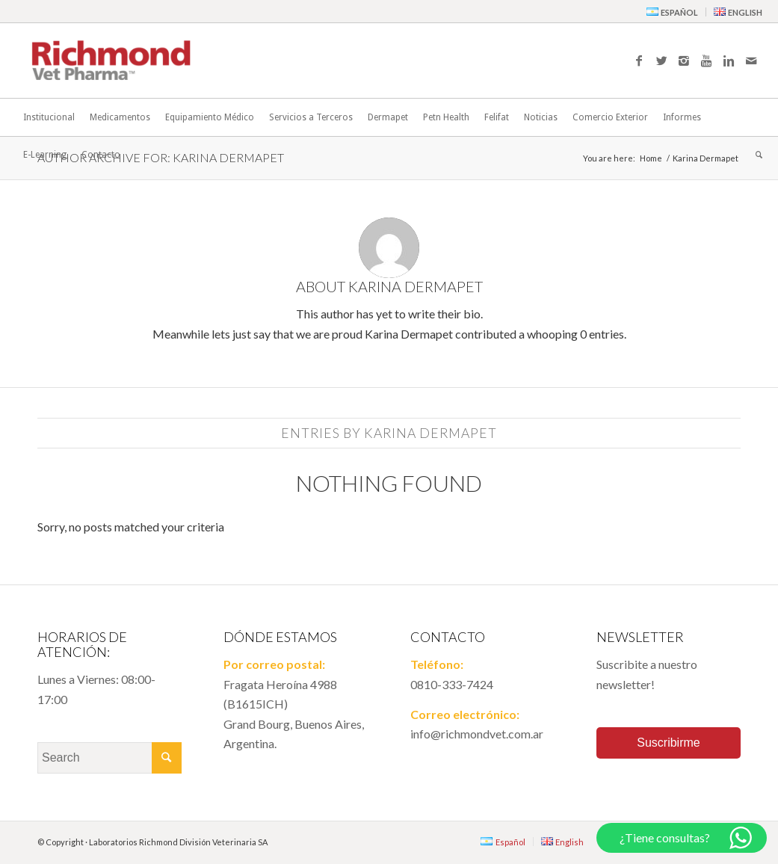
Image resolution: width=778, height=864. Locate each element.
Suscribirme (668, 742)
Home (651, 158)
